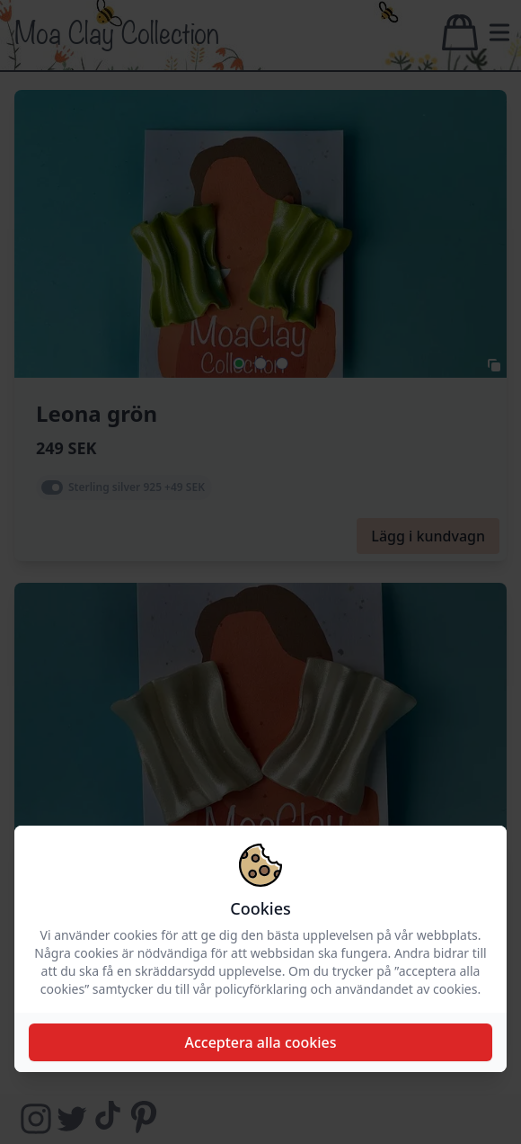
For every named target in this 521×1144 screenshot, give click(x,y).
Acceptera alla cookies (260, 1042)
